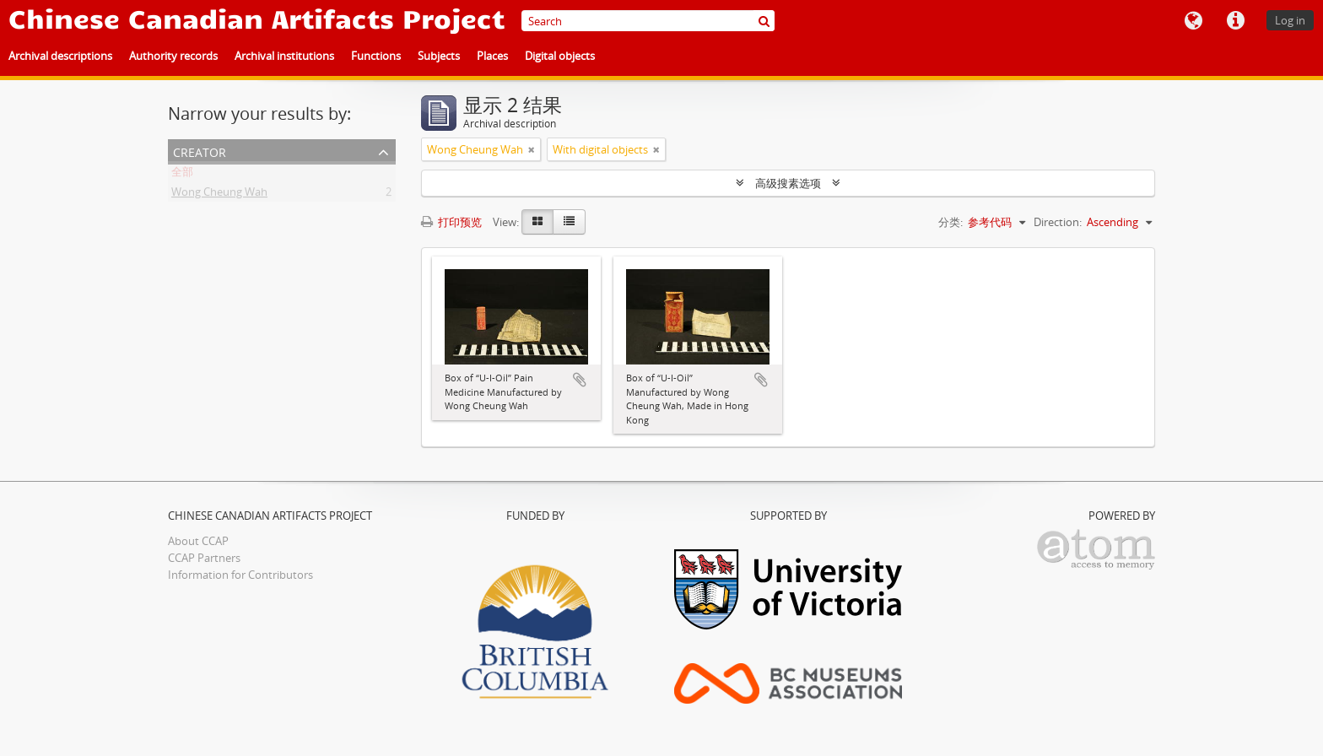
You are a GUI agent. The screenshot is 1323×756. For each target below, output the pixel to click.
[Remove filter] (531, 149)
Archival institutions (284, 55)
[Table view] (569, 222)
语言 (1193, 21)
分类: (950, 222)
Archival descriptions (60, 55)
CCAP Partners (204, 557)
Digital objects (560, 55)
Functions (376, 55)
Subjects (439, 55)
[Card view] (537, 222)
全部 (182, 174)
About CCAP (198, 540)
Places (492, 55)
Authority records (173, 55)
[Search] (648, 20)
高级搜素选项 (788, 183)
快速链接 (1235, 21)
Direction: (1058, 222)
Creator (199, 150)
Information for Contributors (240, 574)
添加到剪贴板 (579, 379)
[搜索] (764, 20)
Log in (1290, 20)
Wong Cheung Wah (219, 194)
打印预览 (451, 222)
